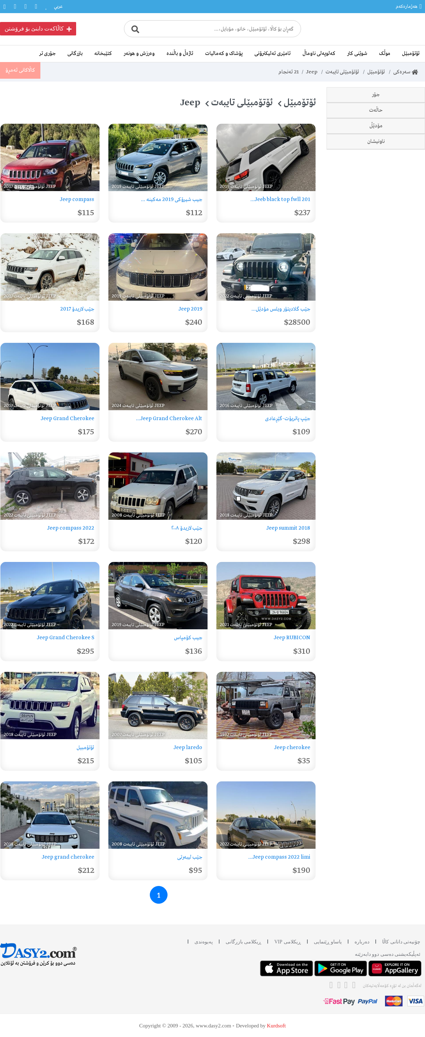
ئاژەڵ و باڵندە (179, 53)
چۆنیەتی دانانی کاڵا (401, 941)
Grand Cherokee (385, 195)
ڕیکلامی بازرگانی (244, 941)
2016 (399, 395)
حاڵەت (376, 249)
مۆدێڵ (375, 325)
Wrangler (393, 180)
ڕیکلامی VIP (287, 941)
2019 (399, 442)
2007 (399, 364)
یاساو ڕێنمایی (328, 941)
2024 (398, 489)
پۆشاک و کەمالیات (224, 53)
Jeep (311, 72)
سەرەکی (405, 72)
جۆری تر (47, 53)
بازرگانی (75, 53)
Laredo (396, 133)
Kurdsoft (276, 1025)
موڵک (384, 53)
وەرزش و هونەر (139, 53)
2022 (398, 473)
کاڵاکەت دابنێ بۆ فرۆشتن (38, 29)
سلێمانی (396, 534)
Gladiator (393, 211)
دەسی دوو (393, 287)
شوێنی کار (357, 53)
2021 (399, 458)
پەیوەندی (203, 941)
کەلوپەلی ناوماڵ (318, 53)
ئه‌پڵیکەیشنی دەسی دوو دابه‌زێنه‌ (388, 954)
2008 (398, 380)
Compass (393, 117)
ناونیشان (376, 511)
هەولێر (398, 550)
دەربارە (362, 941)
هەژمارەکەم (409, 6)
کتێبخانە (103, 53)
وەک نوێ (395, 303)
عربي (58, 7)
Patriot (396, 226)
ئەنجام (288, 72)
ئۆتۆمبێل (411, 53)
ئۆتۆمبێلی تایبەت (342, 72)
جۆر (376, 94)
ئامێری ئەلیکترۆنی (272, 53)
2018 (399, 426)
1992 (399, 348)
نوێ (400, 272)
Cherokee (393, 148)
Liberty (396, 164)
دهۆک (398, 565)
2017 (399, 411)
